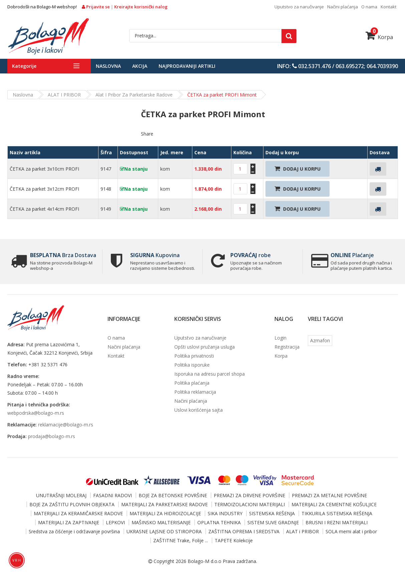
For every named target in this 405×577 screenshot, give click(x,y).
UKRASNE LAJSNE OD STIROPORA (164, 531)
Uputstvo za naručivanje (299, 7)
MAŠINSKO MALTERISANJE (161, 522)
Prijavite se (96, 7)
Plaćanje (352, 255)
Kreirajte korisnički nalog (141, 7)
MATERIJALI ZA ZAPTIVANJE (68, 522)
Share (147, 134)
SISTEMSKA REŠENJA (272, 513)
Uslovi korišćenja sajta (198, 410)
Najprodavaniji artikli (187, 66)
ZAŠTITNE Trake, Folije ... (180, 540)
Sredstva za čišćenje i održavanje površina (74, 531)
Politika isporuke (192, 365)
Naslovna (108, 66)
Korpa (379, 37)
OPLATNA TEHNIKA (219, 522)
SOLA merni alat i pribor (351, 531)
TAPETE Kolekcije (234, 540)
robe (250, 255)
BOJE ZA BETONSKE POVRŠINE (173, 495)
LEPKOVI (115, 522)
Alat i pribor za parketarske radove (134, 94)
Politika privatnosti (194, 356)
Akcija (139, 66)
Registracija (286, 347)
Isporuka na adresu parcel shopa (209, 374)
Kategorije (24, 66)
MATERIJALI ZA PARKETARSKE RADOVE (164, 504)
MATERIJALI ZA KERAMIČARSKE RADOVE (78, 513)
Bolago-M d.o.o (204, 561)
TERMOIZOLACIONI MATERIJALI (249, 504)
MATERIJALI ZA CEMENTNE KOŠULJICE (334, 504)
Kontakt (388, 7)
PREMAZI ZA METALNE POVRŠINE (329, 495)
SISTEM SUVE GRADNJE (273, 522)
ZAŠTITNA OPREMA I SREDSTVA (243, 531)
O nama (369, 7)
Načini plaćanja (342, 7)
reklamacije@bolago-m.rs (65, 424)
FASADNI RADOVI (112, 495)
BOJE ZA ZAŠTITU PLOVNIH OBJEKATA (72, 504)
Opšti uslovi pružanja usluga (204, 347)
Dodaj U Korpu (297, 169)
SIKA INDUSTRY (225, 513)
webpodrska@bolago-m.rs (35, 413)
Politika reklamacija (195, 392)
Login (280, 338)
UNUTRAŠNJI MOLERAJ (61, 495)
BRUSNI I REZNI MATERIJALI (337, 522)
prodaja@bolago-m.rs (51, 436)
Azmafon (320, 340)
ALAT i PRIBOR (64, 94)
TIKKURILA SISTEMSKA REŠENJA (336, 513)
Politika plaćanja (191, 383)
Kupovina (155, 255)
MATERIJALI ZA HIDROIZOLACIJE (165, 513)
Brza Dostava (63, 255)
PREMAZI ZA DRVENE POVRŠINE (249, 495)
